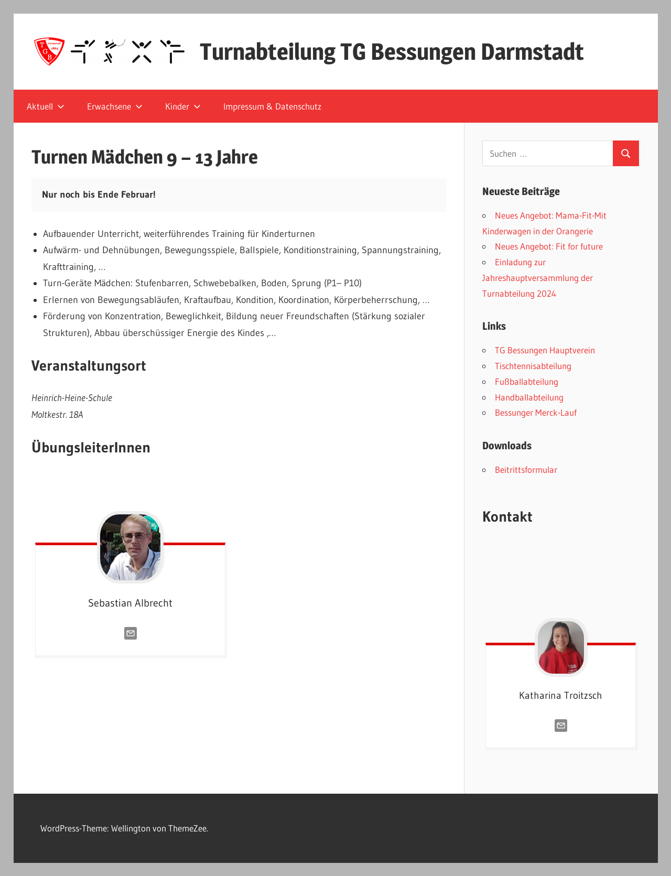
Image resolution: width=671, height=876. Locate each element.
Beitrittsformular (526, 469)
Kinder (183, 106)
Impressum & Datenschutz (272, 106)
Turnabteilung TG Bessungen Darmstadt (392, 51)
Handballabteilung (529, 397)
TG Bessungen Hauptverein (545, 349)
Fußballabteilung (526, 381)
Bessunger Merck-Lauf (536, 412)
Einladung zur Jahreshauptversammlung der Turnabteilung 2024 (537, 277)
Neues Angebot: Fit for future (549, 246)
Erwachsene (115, 106)
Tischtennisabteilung (533, 365)
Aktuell (45, 106)
